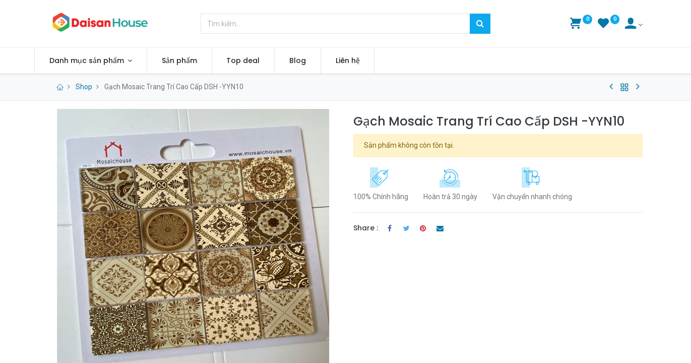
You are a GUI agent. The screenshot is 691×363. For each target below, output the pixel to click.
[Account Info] (634, 25)
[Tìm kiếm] (480, 24)
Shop (84, 87)
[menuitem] (193, 61)
